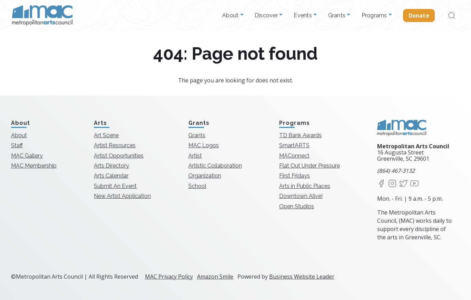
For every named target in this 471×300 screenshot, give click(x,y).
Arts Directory (111, 165)
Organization (204, 175)
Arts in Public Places (304, 186)
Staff (17, 145)
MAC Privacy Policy (169, 276)
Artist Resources (115, 145)
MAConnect (294, 155)
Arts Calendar (111, 175)
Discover (267, 15)
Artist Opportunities (119, 155)
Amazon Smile (215, 276)
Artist (195, 155)
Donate (419, 15)
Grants (337, 15)
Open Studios (296, 206)
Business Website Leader (301, 276)
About (231, 15)
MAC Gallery (27, 155)
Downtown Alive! (301, 196)
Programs (375, 15)
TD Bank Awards (300, 135)
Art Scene (106, 135)
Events (303, 15)
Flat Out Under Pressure (309, 165)
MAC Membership (34, 165)
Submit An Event (115, 186)
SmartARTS (294, 145)
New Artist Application (122, 196)
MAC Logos (203, 145)
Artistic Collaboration (215, 165)
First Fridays (294, 175)
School (197, 186)
